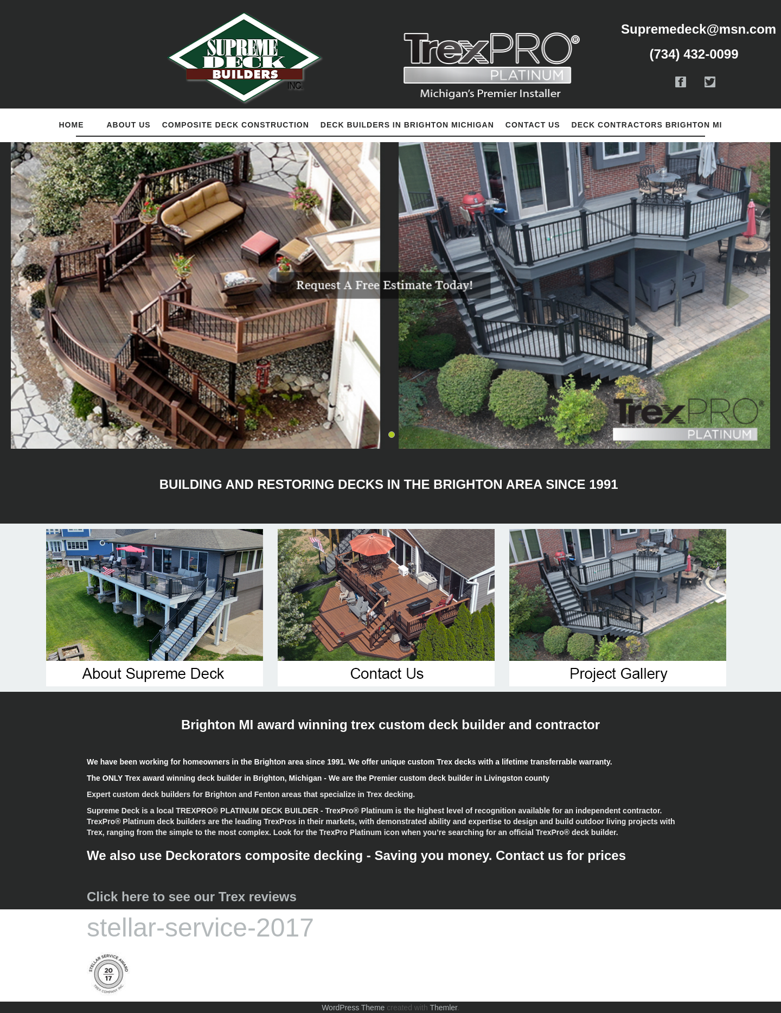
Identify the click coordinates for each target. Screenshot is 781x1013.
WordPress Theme (353, 1007)
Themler (443, 1007)
